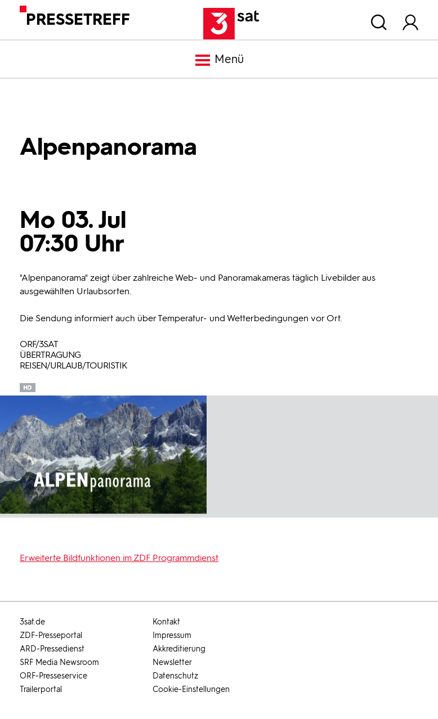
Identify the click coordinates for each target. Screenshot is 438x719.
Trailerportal (41, 689)
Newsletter (172, 662)
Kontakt (166, 622)
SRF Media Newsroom (59, 662)
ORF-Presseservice (53, 676)
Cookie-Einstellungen (191, 689)
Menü (219, 60)
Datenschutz (175, 676)
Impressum (172, 635)
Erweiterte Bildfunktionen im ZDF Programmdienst (119, 557)
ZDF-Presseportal (51, 635)
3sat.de (32, 622)
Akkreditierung (179, 649)
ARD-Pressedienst (52, 649)
